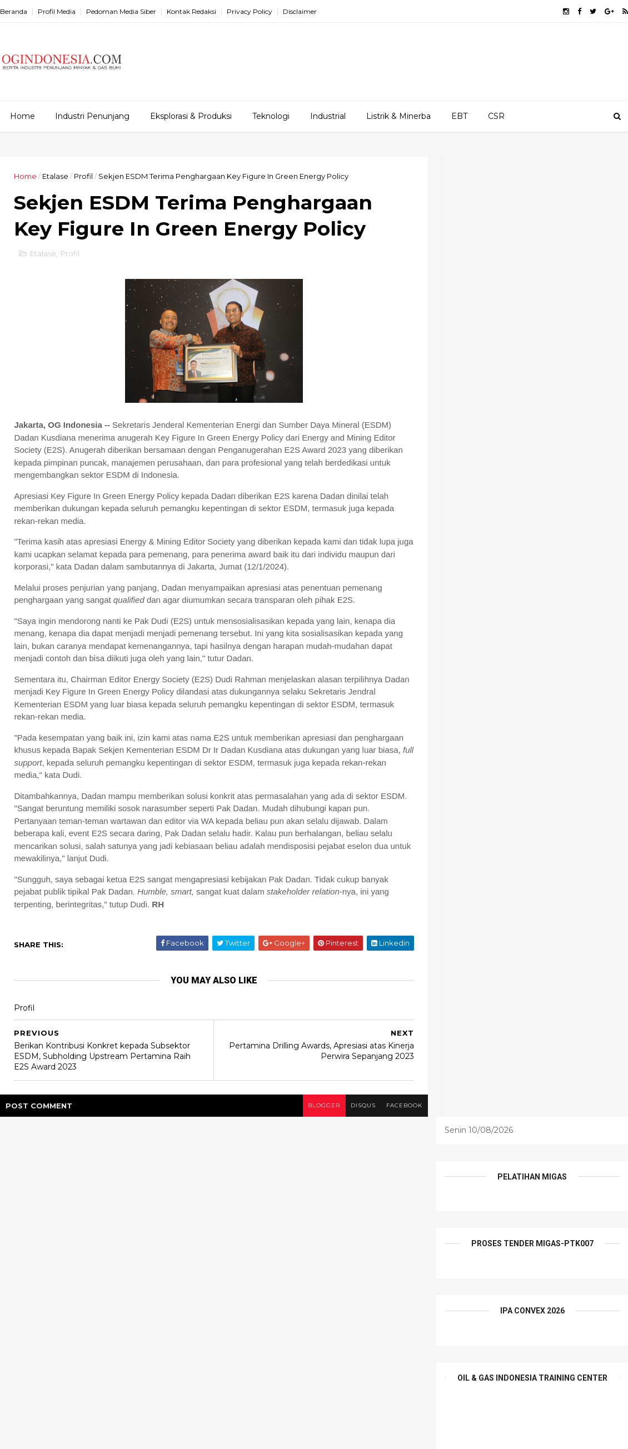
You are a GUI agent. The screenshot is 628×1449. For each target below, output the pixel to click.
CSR (496, 116)
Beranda (13, 11)
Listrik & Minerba (398, 116)
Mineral (384, 1216)
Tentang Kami (245, 1274)
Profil (83, 176)
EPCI (261, 1197)
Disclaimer (300, 11)
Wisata (300, 1274)
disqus (354, 1106)
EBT (459, 116)
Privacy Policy (249, 11)
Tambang (319, 1255)
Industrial (328, 116)
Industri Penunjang (92, 116)
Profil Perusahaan (252, 1255)
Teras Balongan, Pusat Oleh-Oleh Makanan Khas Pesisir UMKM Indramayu (113, 1376)
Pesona (296, 1235)
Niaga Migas (243, 1235)
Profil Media (57, 11)
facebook (396, 1106)
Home (22, 116)
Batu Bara (292, 1177)
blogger (314, 1106)
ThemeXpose (57, 1434)
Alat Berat (238, 1177)
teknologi (373, 1255)
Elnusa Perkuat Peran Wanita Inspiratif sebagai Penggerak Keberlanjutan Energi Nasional (124, 1276)
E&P (369, 1177)
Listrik (342, 1216)
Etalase (55, 176)
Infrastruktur (292, 1216)
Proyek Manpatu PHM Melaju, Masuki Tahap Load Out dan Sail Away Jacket (123, 1225)
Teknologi (271, 116)
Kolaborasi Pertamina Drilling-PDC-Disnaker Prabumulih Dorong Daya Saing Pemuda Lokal (117, 1186)
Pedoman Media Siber (121, 11)
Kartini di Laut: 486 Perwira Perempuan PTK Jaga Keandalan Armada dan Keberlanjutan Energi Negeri (115, 1326)
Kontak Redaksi (191, 11)
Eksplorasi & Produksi (191, 116)
